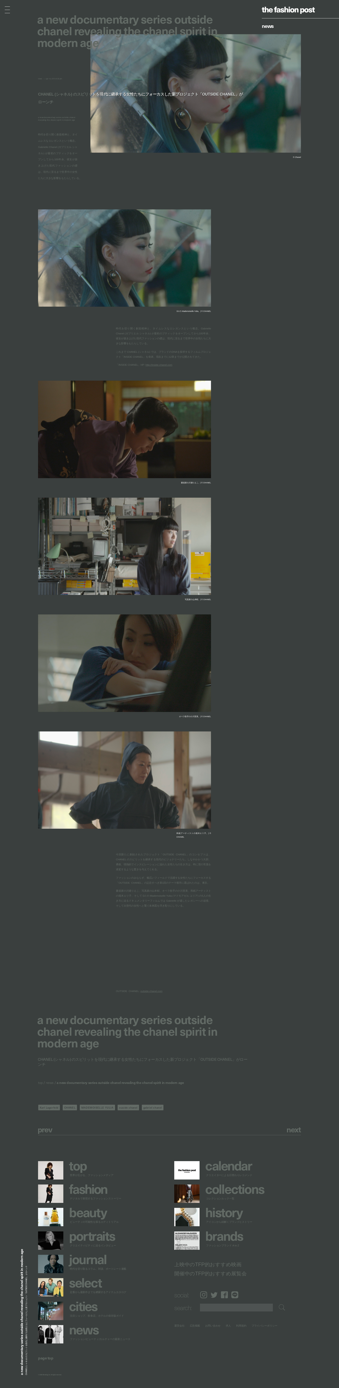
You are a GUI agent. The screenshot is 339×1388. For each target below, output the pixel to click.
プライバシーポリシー (264, 1325)
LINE (234, 1294)
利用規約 (241, 1325)
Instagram (203, 1294)
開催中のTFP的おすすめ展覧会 (210, 1273)
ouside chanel (128, 1107)
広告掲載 (195, 1325)
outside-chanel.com (151, 991)
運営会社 (179, 1325)
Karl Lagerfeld (49, 1107)
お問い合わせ (213, 1325)
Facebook (224, 1294)
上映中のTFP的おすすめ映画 (207, 1264)
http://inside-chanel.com (159, 365)
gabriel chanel (152, 1107)
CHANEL (70, 1107)
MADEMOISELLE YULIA (97, 1107)
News (268, 26)
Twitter (214, 1294)
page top (45, 1358)
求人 (228, 1325)
